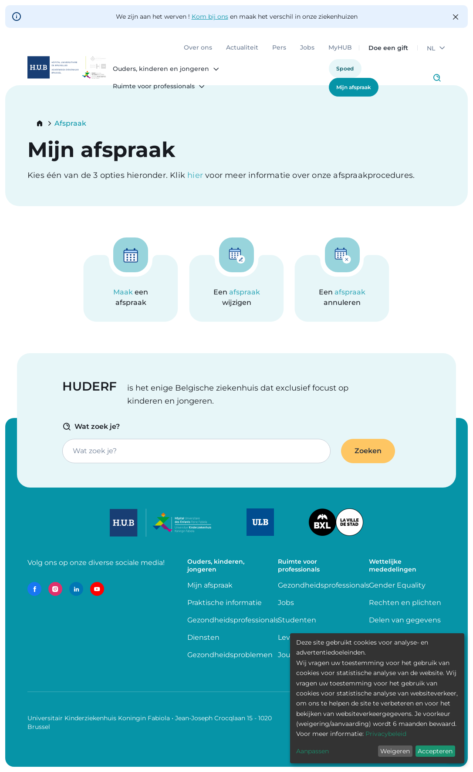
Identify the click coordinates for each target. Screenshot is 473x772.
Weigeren (395, 751)
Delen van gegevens (405, 620)
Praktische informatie (225, 602)
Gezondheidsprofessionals (233, 620)
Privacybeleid (385, 734)
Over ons (198, 48)
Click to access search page (437, 78)
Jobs (307, 48)
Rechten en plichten (405, 602)
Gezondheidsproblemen (230, 655)
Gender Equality (397, 585)
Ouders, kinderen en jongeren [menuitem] (161, 69)
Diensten (203, 637)
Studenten (297, 620)
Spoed (345, 68)
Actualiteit (242, 48)
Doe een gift (388, 48)
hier (196, 175)
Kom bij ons (210, 16)
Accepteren (435, 751)
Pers (279, 48)
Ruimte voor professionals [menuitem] (154, 87)
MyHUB (340, 48)
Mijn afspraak (353, 87)
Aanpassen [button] (312, 751)
